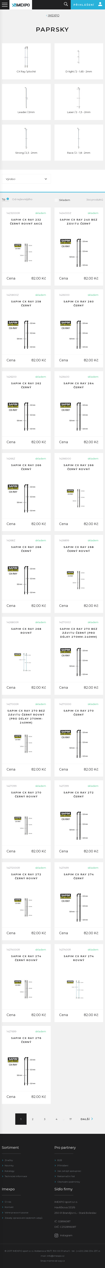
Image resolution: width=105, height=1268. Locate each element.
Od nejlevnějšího (22, 199)
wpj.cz (61, 1260)
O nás (8, 1201)
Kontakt (9, 1207)
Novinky (9, 1165)
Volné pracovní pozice (16, 1212)
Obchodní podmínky (68, 1181)
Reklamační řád (66, 1176)
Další (86, 1119)
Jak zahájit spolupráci (69, 1171)
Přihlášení (62, 1165)
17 (71, 1119)
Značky (9, 1160)
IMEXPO (53, 15)
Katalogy (10, 1171)
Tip (5, 199)
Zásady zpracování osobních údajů (23, 1217)
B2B (59, 1160)
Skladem (62, 199)
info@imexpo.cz (55, 1255)
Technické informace (16, 1176)
